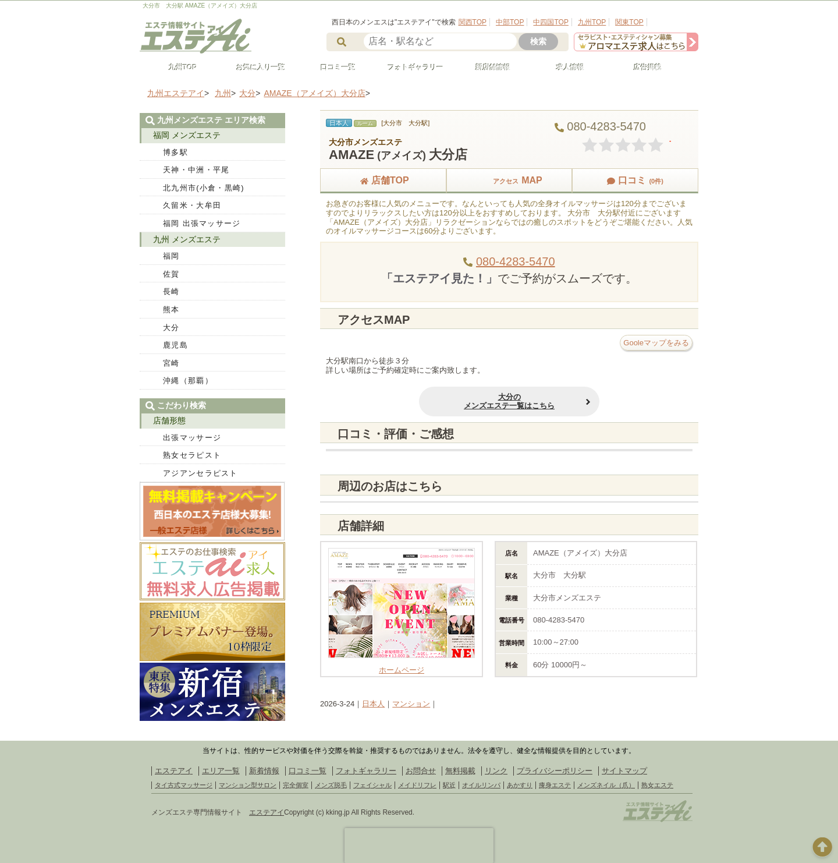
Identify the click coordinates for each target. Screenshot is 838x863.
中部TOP (510, 22)
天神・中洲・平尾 (196, 169)
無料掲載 (460, 770)
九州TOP (592, 22)
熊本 (171, 309)
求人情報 (565, 67)
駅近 (449, 784)
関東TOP (629, 22)
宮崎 (171, 363)
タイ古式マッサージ (183, 784)
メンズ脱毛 (331, 784)
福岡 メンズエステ (187, 135)
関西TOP (473, 22)
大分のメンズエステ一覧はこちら (509, 401)
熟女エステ (657, 784)
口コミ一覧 (333, 67)
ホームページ (401, 666)
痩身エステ (555, 784)
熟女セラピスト (192, 455)
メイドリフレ (417, 784)
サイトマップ (624, 770)
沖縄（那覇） (188, 380)
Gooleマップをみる (656, 342)
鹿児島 (175, 345)
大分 (171, 327)
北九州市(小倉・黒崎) (203, 187)
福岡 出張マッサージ (202, 223)
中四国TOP (550, 22)
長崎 (171, 291)
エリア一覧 (221, 770)
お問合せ (421, 770)
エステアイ (174, 770)
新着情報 (264, 770)
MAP (509, 180)
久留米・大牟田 (192, 205)
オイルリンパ (481, 784)
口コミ (635, 180)
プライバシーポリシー (554, 770)
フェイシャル (372, 784)
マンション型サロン (247, 784)
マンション (411, 703)
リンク (496, 770)
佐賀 (171, 274)
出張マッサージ (192, 437)
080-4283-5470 (515, 261)
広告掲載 (642, 67)
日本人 (373, 703)
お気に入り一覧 (255, 67)
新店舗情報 (488, 67)
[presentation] (419, 845)
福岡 (171, 256)
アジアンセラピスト (200, 473)
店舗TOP (383, 180)
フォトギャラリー (410, 67)
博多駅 (175, 152)
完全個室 (295, 784)
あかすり (519, 784)
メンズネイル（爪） (606, 784)
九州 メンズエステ (187, 239)
